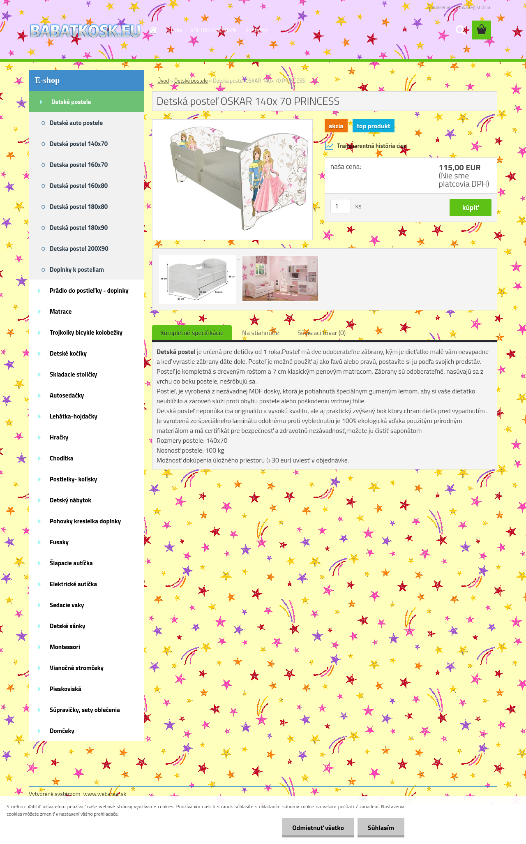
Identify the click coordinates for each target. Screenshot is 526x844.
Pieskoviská (65, 689)
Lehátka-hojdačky (73, 416)
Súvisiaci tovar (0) (322, 333)
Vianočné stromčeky (77, 668)
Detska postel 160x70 (79, 164)
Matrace (61, 311)
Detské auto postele (76, 122)
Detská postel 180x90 (79, 227)
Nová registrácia (473, 7)
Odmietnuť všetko (318, 827)
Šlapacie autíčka (71, 563)
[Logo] (85, 30)
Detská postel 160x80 (79, 185)
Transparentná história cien (366, 145)
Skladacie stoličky (73, 374)
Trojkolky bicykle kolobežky (86, 332)
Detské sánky (67, 626)
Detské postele (71, 101)
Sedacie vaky (67, 605)
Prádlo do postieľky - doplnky (89, 290)
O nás (175, 29)
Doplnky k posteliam (77, 269)
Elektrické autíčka (73, 584)
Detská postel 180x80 (79, 206)
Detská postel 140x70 (79, 143)
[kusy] (340, 206)
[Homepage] (152, 30)
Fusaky (59, 542)
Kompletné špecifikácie (192, 333)
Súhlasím (381, 827)
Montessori (65, 647)
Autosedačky (67, 395)
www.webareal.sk (105, 793)
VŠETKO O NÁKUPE (213, 29)
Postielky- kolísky (73, 479)
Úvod (163, 80)
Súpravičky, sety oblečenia (85, 710)
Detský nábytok (70, 500)
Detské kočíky (68, 353)
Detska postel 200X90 (79, 248)
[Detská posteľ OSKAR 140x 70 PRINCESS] (232, 123)
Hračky (59, 437)
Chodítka (61, 458)
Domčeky (62, 730)
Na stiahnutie (260, 333)
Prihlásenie (438, 7)
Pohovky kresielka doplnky (85, 521)
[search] (460, 30)
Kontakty (256, 29)
